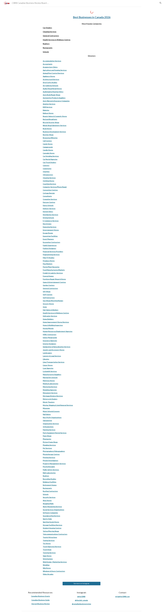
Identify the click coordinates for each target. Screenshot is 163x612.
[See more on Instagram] (81, 583)
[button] (160, 2)
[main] (91, 17)
